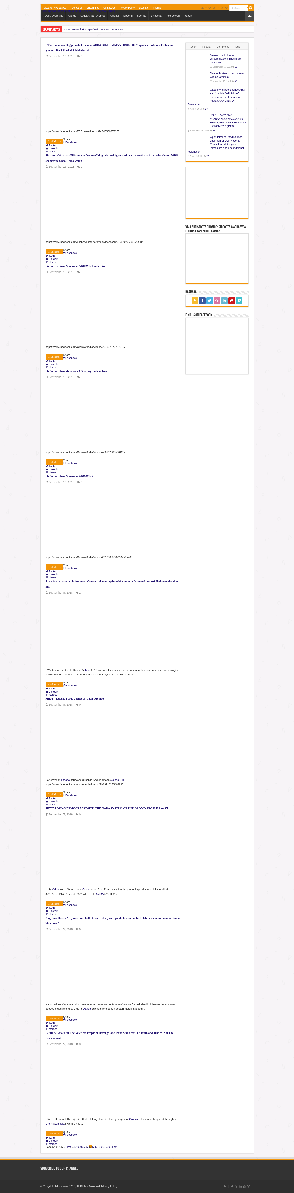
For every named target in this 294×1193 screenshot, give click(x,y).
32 (235, 81)
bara (87, 670)
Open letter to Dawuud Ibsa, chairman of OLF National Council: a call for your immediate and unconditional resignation (216, 144)
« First (67, 1146)
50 (80, 1146)
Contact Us (109, 7)
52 (84, 1146)
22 (207, 156)
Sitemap (143, 7)
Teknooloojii (173, 15)
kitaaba (65, 779)
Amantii (114, 15)
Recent (193, 46)
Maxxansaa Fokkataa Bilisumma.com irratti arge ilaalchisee (225, 59)
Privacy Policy (127, 7)
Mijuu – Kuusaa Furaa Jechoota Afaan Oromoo (75, 698)
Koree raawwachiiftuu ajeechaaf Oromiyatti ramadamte (93, 29)
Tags (237, 46)
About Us (77, 7)
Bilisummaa (93, 7)
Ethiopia (60, 1123)
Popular (207, 46)
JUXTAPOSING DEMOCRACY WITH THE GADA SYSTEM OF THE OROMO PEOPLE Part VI (107, 808)
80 (108, 1146)
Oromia (133, 1119)
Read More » (54, 141)
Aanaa (87, 1008)
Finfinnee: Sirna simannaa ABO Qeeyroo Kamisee (76, 371)
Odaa (55, 889)
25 (214, 131)
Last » (115, 1146)
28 (206, 109)
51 (236, 67)
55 (93, 1146)
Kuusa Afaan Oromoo (92, 15)
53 (87, 1146)
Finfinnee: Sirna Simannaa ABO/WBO (69, 476)
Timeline (156, 7)
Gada (85, 889)
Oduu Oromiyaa (54, 15)
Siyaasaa (156, 15)
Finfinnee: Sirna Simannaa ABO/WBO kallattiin (75, 266)
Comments (223, 46)
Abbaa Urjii (117, 779)
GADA (100, 893)
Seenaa (141, 15)
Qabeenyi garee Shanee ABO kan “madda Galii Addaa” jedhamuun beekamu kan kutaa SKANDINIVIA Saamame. (216, 97)
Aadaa (72, 15)
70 (105, 1146)
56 (96, 1146)
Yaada (188, 15)
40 (77, 1146)
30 (74, 1146)
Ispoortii (128, 15)
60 (102, 1146)
